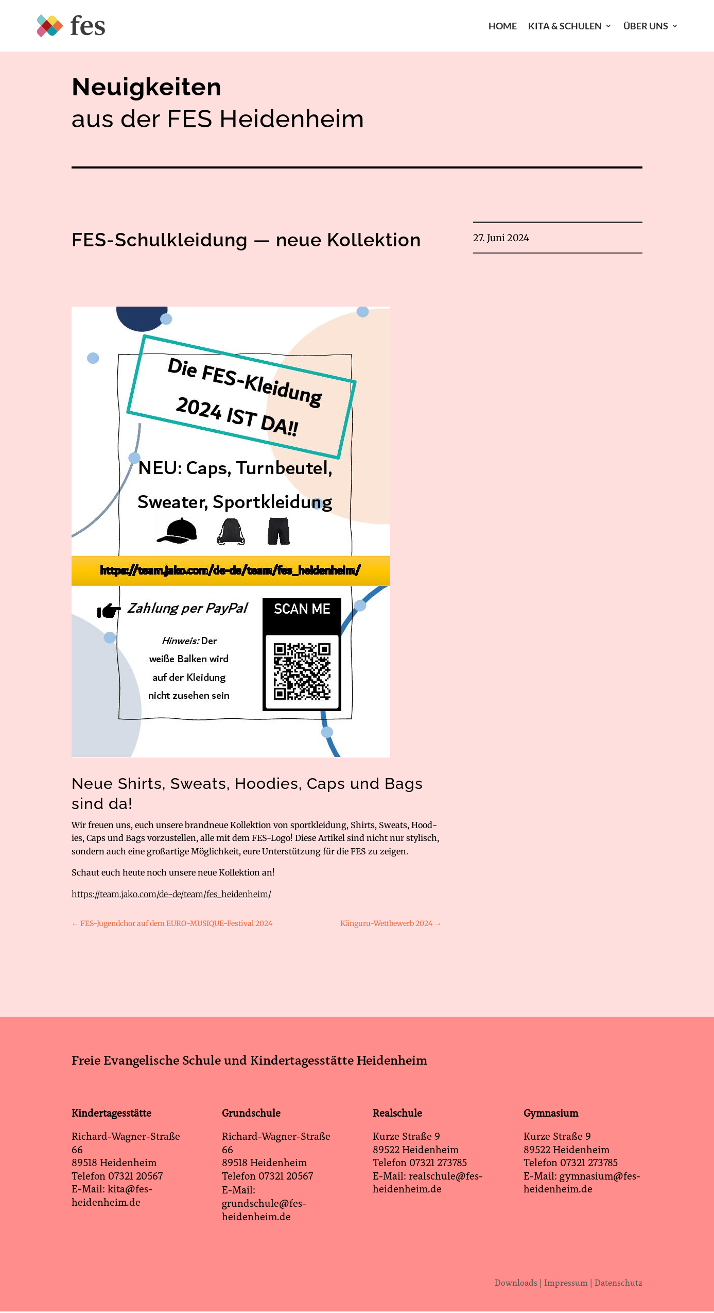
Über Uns (645, 25)
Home (503, 25)
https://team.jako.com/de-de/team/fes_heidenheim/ (171, 894)
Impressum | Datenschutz (593, 1283)
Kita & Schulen (565, 25)
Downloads (516, 1283)
